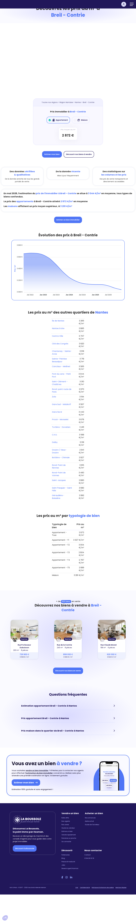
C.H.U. (54, 434)
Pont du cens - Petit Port (61, 375)
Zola (54, 396)
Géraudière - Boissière (58, 497)
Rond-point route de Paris (61, 390)
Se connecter (66, 841)
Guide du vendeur (68, 828)
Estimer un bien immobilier (68, 220)
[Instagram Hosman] (66, 877)
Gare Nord (57, 412)
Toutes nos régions (50, 102)
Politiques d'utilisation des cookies (103, 887)
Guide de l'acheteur (92, 825)
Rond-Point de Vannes (59, 474)
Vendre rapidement (68, 835)
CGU (76, 887)
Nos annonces (90, 818)
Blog (63, 858)
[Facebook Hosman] (62, 877)
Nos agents (65, 821)
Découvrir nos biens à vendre (79, 154)
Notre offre (65, 818)
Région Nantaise (66, 102)
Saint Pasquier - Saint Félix (62, 489)
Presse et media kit (68, 862)
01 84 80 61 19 (89, 858)
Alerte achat (89, 821)
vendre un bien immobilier (37, 770)
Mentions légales (121, 887)
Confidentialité (85, 887)
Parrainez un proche (68, 838)
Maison (81, 120)
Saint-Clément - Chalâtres (60, 383)
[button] (5, 918)
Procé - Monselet (60, 419)
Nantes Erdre (58, 328)
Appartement (58, 120)
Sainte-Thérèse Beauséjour (59, 360)
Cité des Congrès (60, 343)
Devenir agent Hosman (69, 868)
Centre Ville (57, 336)
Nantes (78, 102)
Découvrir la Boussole (24, 848)
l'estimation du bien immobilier (39, 773)
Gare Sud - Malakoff (61, 404)
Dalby (55, 442)
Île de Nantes (58, 320)
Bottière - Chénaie (61, 457)
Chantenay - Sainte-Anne (62, 352)
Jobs (63, 865)
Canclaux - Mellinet (61, 366)
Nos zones (65, 825)
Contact (87, 855)
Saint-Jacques (59, 480)
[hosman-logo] (11, 4)
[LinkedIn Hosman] (71, 877)
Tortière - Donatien (61, 427)
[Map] (68, 63)
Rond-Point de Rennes (59, 466)
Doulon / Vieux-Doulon (59, 451)
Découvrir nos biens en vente (68, 670)
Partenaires (65, 855)
